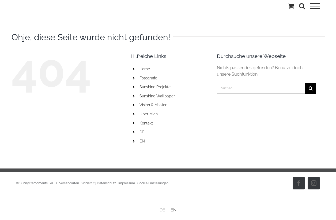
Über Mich (148, 114)
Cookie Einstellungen (152, 183)
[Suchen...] (261, 88)
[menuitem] (174, 132)
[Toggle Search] (302, 6)
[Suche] (310, 88)
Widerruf (88, 183)
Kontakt (146, 123)
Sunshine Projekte (155, 87)
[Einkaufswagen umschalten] (291, 6)
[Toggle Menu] (315, 6)
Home (144, 69)
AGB (53, 183)
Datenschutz (106, 183)
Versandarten (69, 183)
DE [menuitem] (162, 209)
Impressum (126, 183)
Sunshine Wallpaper (157, 96)
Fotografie (148, 78)
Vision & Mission (153, 105)
